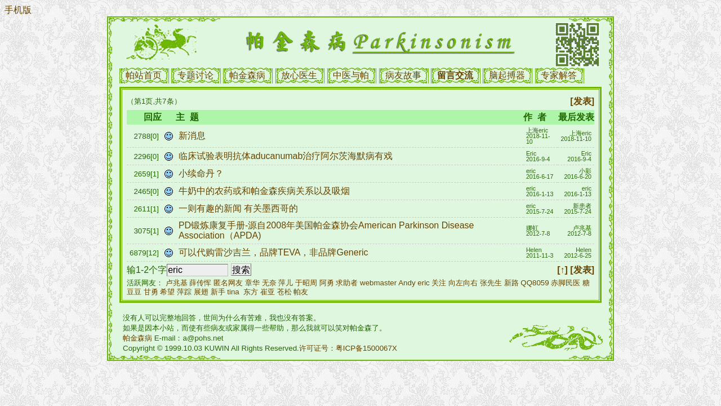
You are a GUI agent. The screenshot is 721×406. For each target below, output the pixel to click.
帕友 (300, 292)
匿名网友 (228, 283)
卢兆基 (177, 283)
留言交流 (455, 75)
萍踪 (184, 292)
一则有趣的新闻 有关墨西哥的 (240, 208)
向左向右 (463, 283)
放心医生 (299, 75)
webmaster (378, 283)
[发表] (582, 101)
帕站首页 (144, 75)
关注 (438, 283)
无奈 (269, 283)
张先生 (491, 283)
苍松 (284, 292)
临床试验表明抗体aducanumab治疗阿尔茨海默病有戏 (287, 156)
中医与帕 (351, 75)
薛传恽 (200, 283)
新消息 (193, 135)
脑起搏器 (507, 75)
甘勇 (151, 292)
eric (423, 283)
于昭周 (306, 283)
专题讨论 (195, 75)
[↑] (562, 270)
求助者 (347, 283)
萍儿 (285, 283)
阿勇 (326, 283)
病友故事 (403, 75)
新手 (218, 292)
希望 (167, 292)
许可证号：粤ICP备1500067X (348, 348)
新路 (511, 283)
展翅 (201, 292)
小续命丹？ (202, 173)
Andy (406, 283)
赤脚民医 (565, 283)
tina (233, 292)
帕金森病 (247, 75)
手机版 (18, 10)
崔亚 (267, 292)
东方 (250, 292)
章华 (252, 283)
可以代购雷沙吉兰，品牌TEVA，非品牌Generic (275, 252)
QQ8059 (534, 283)
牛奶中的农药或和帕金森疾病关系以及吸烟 (265, 191)
